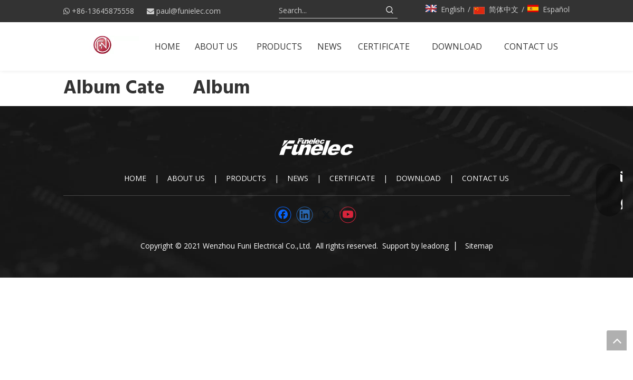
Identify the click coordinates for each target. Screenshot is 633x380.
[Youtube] (347, 214)
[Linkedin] (304, 214)
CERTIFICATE (352, 178)
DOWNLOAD (418, 178)
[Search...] (331, 10)
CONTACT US (485, 178)
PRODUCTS (246, 178)
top (617, 340)
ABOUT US (186, 178)
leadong (435, 246)
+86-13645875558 (103, 11)
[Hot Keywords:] (390, 10)
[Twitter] (326, 214)
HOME (135, 178)
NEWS (297, 178)
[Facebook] (283, 214)
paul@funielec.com (188, 11)
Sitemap (479, 246)
